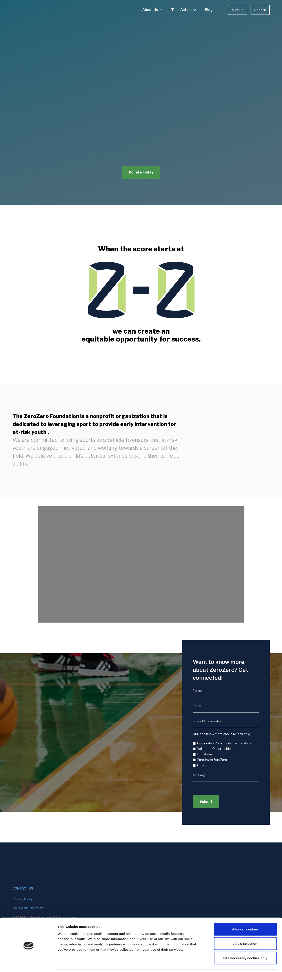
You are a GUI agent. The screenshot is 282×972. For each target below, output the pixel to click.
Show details (230, 963)
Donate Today (141, 172)
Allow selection (245, 929)
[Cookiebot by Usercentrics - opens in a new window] (28, 963)
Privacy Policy (23, 899)
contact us (23, 888)
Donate (260, 10)
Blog (209, 10)
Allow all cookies (245, 914)
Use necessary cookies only (245, 943)
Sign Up (238, 10)
